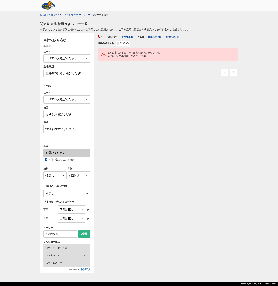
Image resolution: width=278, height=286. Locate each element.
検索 (84, 234)
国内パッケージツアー (79, 14)
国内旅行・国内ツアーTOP (53, 14)
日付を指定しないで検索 (61, 159)
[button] (66, 248)
